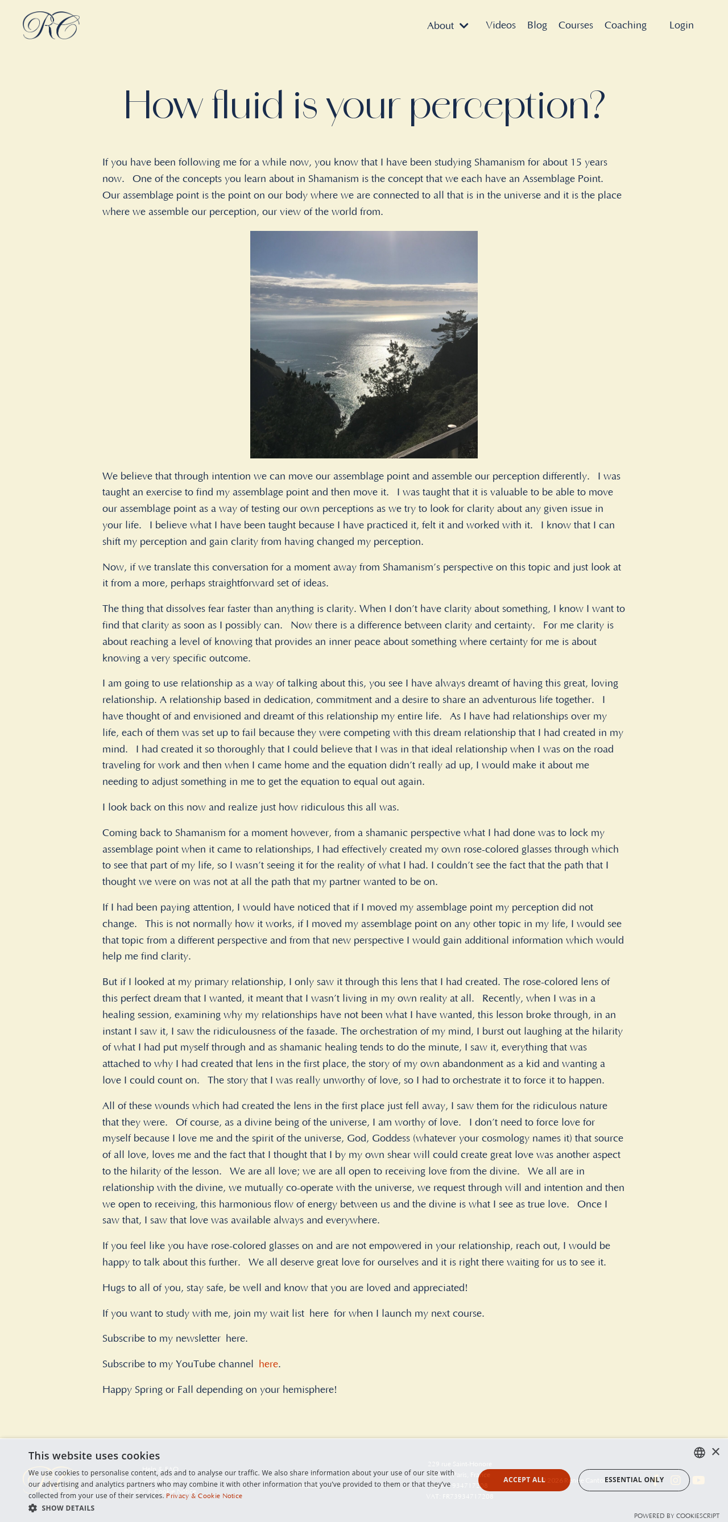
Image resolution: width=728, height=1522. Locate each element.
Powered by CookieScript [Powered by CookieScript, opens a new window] (676, 1516)
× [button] (715, 1452)
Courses (576, 25)
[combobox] (699, 1452)
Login (681, 25)
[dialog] (364, 1480)
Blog (537, 25)
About (448, 26)
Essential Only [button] (634, 1479)
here (268, 1364)
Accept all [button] (524, 1479)
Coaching (626, 25)
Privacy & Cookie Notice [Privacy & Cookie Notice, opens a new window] (204, 1496)
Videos (501, 25)
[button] (244, 1507)
